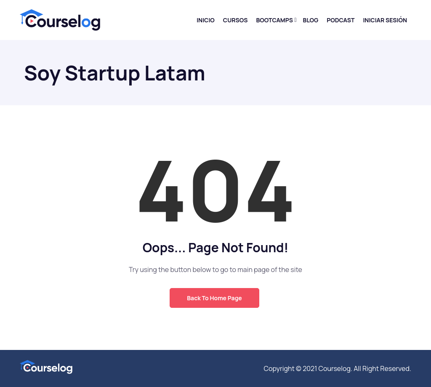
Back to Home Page (214, 298)
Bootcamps (274, 20)
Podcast (340, 20)
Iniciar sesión (385, 20)
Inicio (206, 20)
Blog (311, 20)
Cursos (235, 20)
